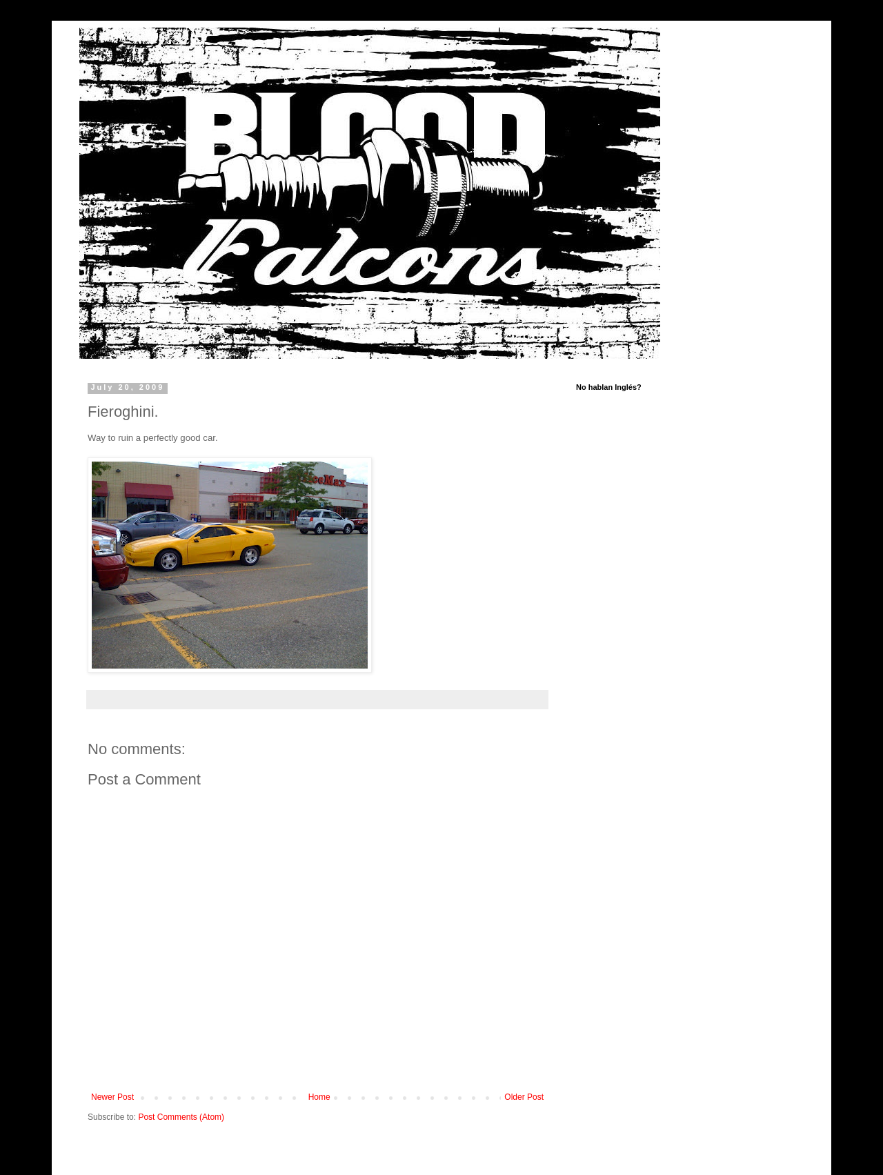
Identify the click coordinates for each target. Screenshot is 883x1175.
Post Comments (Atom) (181, 1117)
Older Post (524, 1097)
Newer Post (112, 1097)
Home (319, 1097)
